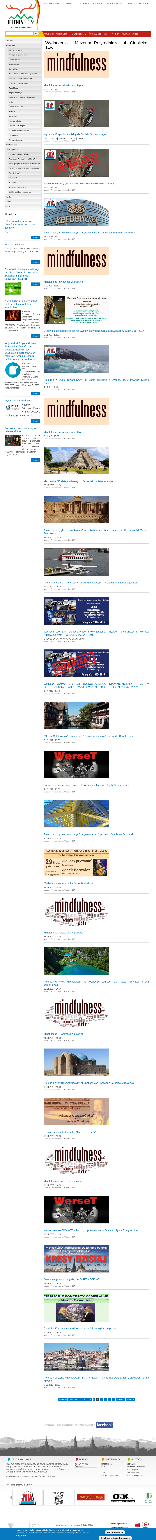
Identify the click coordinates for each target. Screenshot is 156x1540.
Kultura (97, 3)
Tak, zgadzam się (115, 1532)
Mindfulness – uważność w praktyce (63, 932)
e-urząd (135, 34)
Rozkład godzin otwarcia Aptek (20, 192)
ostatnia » (130, 1400)
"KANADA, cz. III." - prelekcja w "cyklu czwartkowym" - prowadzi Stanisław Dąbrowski (91, 582)
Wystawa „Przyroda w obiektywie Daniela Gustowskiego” (75, 134)
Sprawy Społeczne (98, 34)
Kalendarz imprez (52, 3)
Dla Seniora (13, 182)
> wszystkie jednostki (109, 1476)
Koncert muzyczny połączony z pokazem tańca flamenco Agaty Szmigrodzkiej (86, 785)
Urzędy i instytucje (15, 93)
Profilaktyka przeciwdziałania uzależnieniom (24, 164)
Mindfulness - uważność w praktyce (63, 85)
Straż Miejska (106, 1464)
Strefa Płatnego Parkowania (19, 130)
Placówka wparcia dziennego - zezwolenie (24, 168)
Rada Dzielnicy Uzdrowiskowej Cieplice (23, 74)
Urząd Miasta (13, 88)
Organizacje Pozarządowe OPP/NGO (22, 159)
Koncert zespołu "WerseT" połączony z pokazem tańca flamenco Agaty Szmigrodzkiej (91, 1230)
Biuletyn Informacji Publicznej (81, 1465)
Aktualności (49, 34)
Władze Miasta (14, 64)
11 (101, 1400)
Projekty (115, 34)
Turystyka (83, 3)
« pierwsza (63, 1400)
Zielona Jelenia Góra (16, 107)
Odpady (131, 3)
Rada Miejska (13, 69)
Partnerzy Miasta (15, 121)
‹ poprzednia (73, 1400)
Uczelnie (12, 111)
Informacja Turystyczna (136, 1467)
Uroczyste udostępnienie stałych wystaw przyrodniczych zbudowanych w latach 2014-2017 (94, 330)
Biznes (69, 3)
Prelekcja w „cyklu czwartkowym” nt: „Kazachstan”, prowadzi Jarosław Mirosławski (89, 1083)
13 (109, 1400)
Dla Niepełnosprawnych (17, 187)
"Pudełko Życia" (14, 173)
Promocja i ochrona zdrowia (19, 154)
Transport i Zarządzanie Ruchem (20, 78)
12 (105, 1400)
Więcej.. (35, 237)
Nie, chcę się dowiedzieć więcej (115, 1538)
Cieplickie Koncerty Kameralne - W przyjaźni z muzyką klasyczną (80, 1328)
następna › (120, 1400)
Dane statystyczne (15, 50)
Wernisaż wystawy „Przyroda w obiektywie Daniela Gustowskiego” (80, 183)
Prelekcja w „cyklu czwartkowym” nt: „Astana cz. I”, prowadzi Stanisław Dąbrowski (89, 834)
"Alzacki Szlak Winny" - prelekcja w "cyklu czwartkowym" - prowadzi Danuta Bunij (88, 736)
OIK (102, 1470)
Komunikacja (13, 135)
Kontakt (126, 34)
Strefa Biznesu (132, 1464)
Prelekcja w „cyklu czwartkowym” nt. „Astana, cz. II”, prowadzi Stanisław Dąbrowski (89, 232)
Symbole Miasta (14, 60)
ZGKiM (103, 1473)
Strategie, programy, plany (18, 55)
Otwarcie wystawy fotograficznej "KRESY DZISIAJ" (72, 1279)
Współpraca (13, 116)
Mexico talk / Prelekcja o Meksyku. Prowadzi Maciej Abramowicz (79, 481)
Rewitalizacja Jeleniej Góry (18, 83)
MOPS (103, 1467)
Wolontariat (13, 178)
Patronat (144, 3)
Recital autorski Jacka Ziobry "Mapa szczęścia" (70, 1132)
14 (113, 1400)
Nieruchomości (114, 3)
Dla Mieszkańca (79, 34)
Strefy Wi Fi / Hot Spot (17, 126)
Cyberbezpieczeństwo (16, 140)
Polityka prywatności (119, 1523)
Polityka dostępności (119, 1528)
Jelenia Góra (61, 34)
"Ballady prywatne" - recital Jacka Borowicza (68, 883)
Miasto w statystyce (134, 1476)
